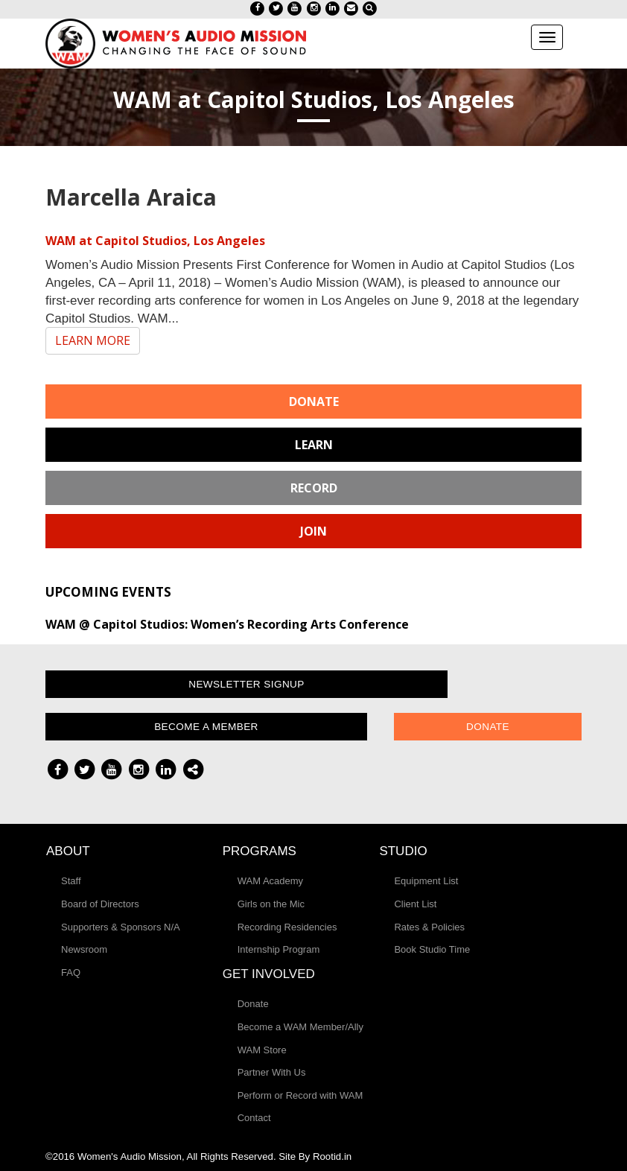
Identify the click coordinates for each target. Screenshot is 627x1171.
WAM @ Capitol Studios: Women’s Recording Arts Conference (227, 624)
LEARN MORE (92, 340)
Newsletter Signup (246, 684)
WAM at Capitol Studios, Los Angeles (155, 240)
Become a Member (206, 726)
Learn (314, 445)
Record (313, 488)
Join (313, 531)
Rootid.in (332, 1156)
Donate (314, 401)
